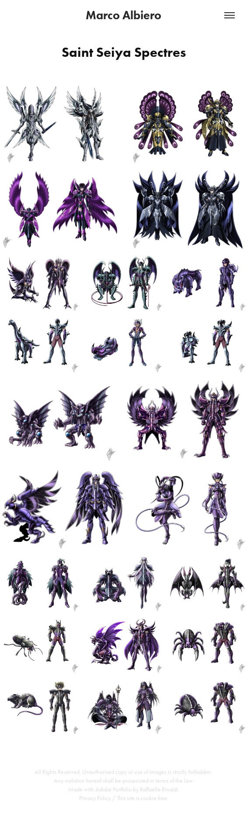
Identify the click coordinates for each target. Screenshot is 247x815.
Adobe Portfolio (113, 789)
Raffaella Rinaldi (159, 789)
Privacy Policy (95, 798)
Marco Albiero (123, 15)
